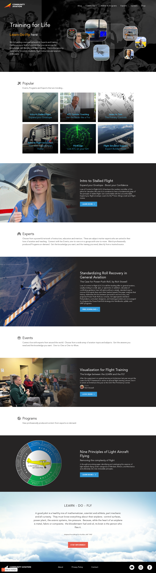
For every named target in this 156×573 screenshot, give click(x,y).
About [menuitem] (60, 567)
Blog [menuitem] (80, 6)
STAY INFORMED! (78, 545)
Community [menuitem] (90, 6)
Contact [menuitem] (94, 567)
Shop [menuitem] (143, 6)
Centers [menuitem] (134, 6)
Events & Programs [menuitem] (109, 6)
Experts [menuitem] (124, 6)
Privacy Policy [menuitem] (77, 567)
